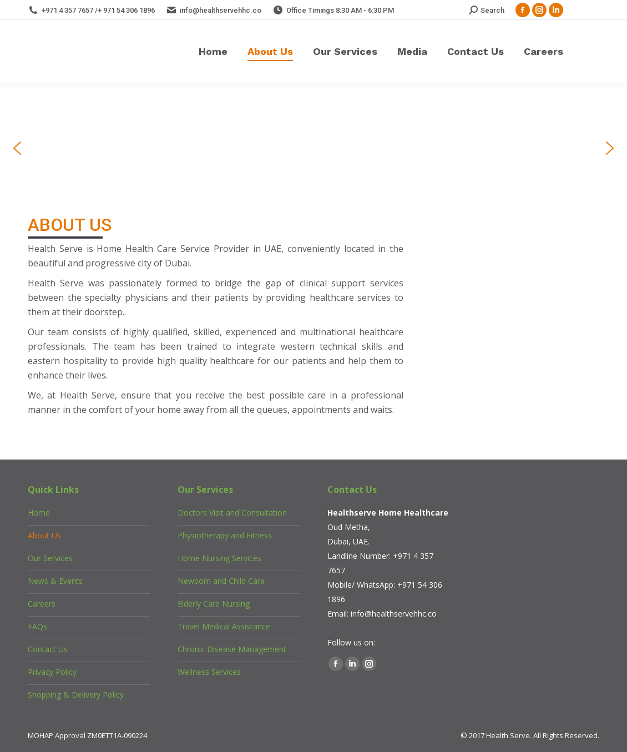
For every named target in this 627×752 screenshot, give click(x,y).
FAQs (37, 626)
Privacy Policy (52, 672)
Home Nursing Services (219, 558)
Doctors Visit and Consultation (232, 512)
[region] (313, 148)
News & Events (55, 581)
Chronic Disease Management (232, 649)
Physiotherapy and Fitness (225, 535)
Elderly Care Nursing (214, 603)
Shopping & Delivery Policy (76, 694)
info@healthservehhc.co (394, 613)
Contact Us (48, 649)
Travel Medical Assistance (224, 626)
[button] (17, 148)
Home (39, 512)
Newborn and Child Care (221, 581)
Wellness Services (209, 672)
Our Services (50, 558)
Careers (41, 603)
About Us (44, 535)
